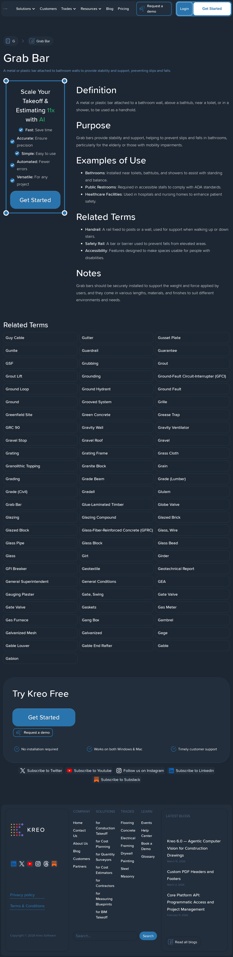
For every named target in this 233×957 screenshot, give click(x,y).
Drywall (127, 853)
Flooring (127, 822)
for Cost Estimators (104, 870)
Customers (48, 8)
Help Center (146, 833)
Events (146, 822)
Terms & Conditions (27, 906)
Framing (127, 845)
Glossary (148, 856)
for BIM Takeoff (102, 914)
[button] (26, 9)
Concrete (128, 830)
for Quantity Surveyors (105, 857)
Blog (109, 8)
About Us (80, 843)
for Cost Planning (103, 844)
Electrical (128, 838)
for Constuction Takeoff (105, 828)
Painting (127, 861)
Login (184, 8)
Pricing (123, 8)
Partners (79, 866)
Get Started (212, 9)
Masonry (127, 876)
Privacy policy (22, 895)
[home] (5, 8)
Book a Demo (146, 846)
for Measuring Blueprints (104, 899)
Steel (125, 868)
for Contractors (105, 883)
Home (78, 822)
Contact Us (79, 833)
